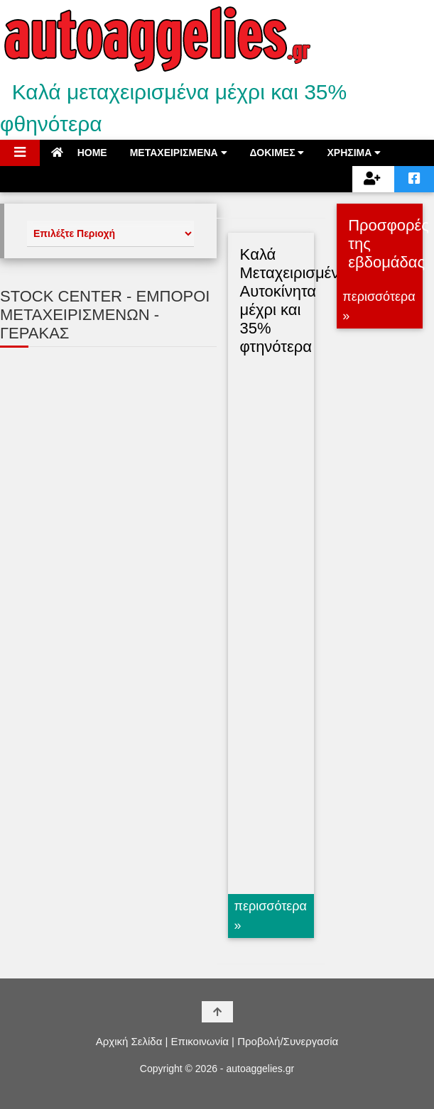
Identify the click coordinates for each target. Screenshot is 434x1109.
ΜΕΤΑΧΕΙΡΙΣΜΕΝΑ (178, 152)
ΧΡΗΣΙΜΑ (354, 152)
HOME (79, 152)
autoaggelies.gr (260, 1068)
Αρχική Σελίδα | (132, 1041)
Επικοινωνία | (202, 1041)
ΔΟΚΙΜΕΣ (277, 152)
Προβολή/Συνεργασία (287, 1041)
